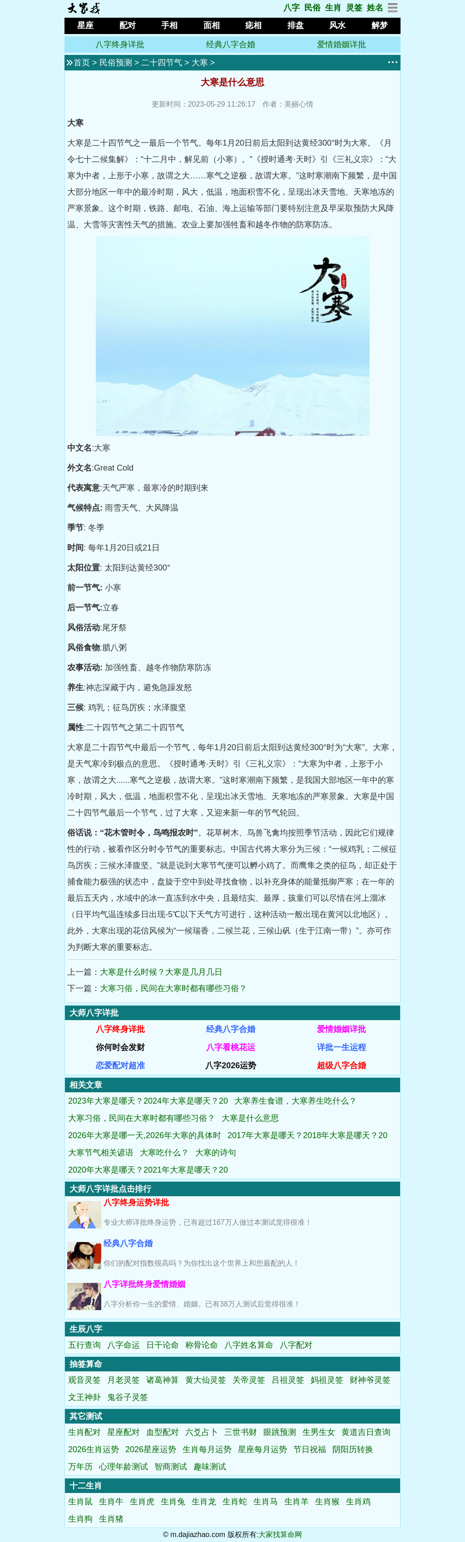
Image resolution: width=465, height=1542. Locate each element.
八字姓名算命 (248, 1345)
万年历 (80, 1466)
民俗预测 (115, 62)
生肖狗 (80, 1518)
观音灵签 (84, 1380)
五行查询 (84, 1345)
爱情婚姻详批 (341, 44)
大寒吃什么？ (164, 1152)
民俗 (312, 7)
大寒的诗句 (215, 1152)
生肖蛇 (235, 1501)
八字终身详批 (119, 44)
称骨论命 (201, 1345)
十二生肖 (85, 1485)
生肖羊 (296, 1501)
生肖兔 (173, 1501)
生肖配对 (84, 1432)
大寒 (200, 62)
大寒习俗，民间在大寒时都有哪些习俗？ (173, 988)
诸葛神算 (162, 1380)
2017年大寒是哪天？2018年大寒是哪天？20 (307, 1135)
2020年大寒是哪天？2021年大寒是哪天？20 (148, 1169)
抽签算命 (85, 1364)
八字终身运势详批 (136, 1202)
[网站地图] (393, 10)
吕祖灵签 (288, 1380)
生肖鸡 (358, 1501)
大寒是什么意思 (250, 1118)
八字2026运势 (230, 1065)
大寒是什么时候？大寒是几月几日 (161, 972)
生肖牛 (111, 1501)
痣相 (253, 25)
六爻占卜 (201, 1432)
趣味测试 (209, 1466)
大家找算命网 (280, 1534)
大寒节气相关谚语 (101, 1152)
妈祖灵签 (327, 1380)
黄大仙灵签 (205, 1380)
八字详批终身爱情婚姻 (144, 1284)
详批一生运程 (341, 1047)
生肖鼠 (80, 1501)
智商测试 (170, 1466)
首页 (82, 62)
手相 (169, 25)
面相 (211, 25)
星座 (85, 25)
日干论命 (162, 1345)
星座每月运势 (262, 1449)
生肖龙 (204, 1501)
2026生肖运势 (93, 1449)
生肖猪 (111, 1518)
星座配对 (123, 1432)
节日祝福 (309, 1449)
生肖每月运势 (207, 1449)
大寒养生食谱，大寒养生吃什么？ (295, 1100)
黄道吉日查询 (366, 1432)
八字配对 (296, 1345)
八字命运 (123, 1345)
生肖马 (265, 1501)
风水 (337, 25)
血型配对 (162, 1432)
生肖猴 (327, 1501)
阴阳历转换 (352, 1449)
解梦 (379, 25)
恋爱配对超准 (120, 1065)
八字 (291, 7)
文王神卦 (84, 1397)
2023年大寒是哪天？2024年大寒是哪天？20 (148, 1100)
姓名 (375, 7)
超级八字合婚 (341, 1065)
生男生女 (318, 1432)
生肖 (333, 7)
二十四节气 (161, 62)
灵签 (354, 7)
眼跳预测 (279, 1432)
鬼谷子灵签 (127, 1397)
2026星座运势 (150, 1449)
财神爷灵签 (370, 1380)
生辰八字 (85, 1329)
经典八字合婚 (230, 44)
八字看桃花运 (230, 1047)
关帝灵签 (248, 1380)
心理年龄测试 (123, 1466)
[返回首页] (83, 11)
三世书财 (240, 1432)
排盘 (295, 25)
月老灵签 (123, 1380)
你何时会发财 (120, 1047)
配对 (127, 25)
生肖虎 (142, 1501)
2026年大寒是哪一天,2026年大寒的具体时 (144, 1135)
